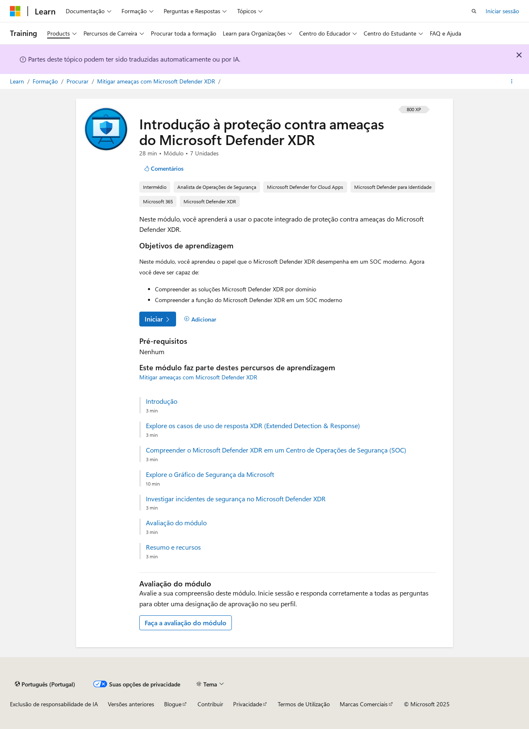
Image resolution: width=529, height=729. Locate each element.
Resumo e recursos (173, 547)
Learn (18, 81)
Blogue (172, 704)
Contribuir (210, 704)
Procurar (78, 81)
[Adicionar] (200, 319)
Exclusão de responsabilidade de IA (54, 704)
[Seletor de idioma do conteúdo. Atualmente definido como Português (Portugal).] (45, 684)
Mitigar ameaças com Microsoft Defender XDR (157, 81)
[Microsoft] (15, 11)
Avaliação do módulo (176, 523)
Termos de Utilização (304, 704)
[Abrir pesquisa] (474, 11)
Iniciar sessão (502, 11)
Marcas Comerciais (364, 704)
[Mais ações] (512, 81)
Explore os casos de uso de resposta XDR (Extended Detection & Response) (253, 426)
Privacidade (247, 704)
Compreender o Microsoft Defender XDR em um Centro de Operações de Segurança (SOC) (276, 450)
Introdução (161, 401)
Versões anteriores (131, 704)
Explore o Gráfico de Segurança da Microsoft (210, 474)
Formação (46, 81)
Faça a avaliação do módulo (185, 622)
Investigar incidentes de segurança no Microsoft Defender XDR (236, 499)
